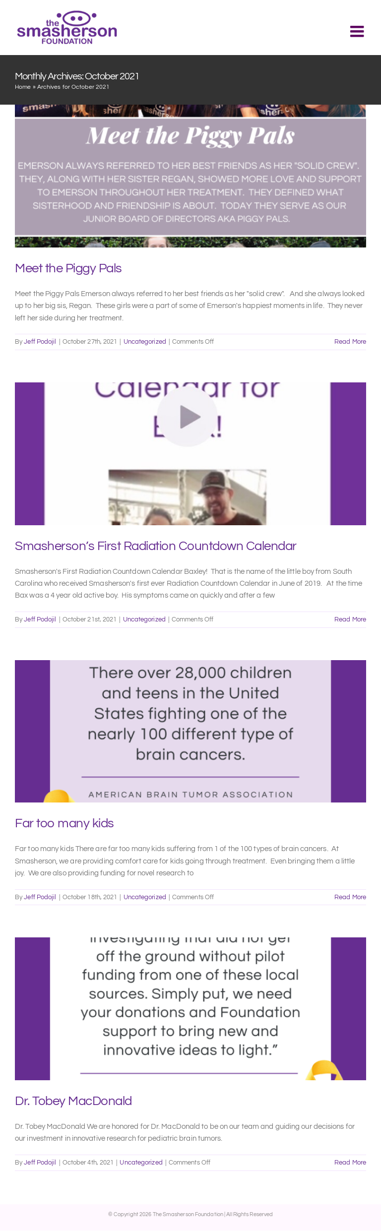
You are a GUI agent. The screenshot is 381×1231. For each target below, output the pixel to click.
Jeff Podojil (40, 341)
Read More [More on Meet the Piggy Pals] (350, 341)
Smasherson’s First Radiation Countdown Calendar (156, 546)
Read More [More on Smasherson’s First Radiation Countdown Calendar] (350, 619)
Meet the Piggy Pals (68, 268)
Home (23, 87)
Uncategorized (145, 341)
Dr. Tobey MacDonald (73, 1101)
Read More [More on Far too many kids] (350, 897)
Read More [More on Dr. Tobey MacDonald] (350, 1162)
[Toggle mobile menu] (358, 31)
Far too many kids (64, 823)
